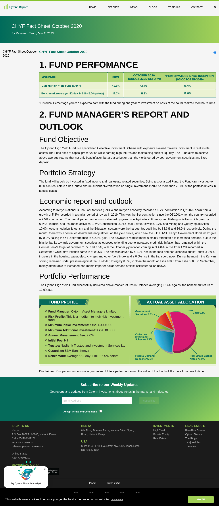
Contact (197, 7)
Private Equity (161, 434)
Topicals (174, 7)
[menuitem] (95, 7)
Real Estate (159, 438)
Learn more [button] (117, 499)
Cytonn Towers (193, 434)
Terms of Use (113, 483)
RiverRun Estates (195, 430)
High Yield (159, 430)
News (133, 7)
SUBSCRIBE (149, 401)
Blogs (153, 7)
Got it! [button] (201, 499)
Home (92, 7)
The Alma (190, 446)
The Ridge (191, 438)
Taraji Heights (193, 442)
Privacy (92, 483)
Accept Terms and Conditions (80, 411)
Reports (113, 7)
